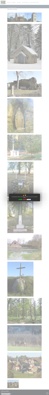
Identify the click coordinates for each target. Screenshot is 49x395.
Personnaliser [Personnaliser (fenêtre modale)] (28, 199)
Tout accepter (20, 199)
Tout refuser (24, 199)
